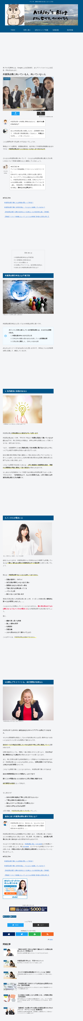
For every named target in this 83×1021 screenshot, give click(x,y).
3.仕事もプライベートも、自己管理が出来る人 (28, 265)
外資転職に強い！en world (33, 844)
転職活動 (13, 917)
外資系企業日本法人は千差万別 (24, 257)
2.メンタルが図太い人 (21, 263)
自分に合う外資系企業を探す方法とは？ (27, 268)
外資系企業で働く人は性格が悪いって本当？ (18, 202)
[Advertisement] (41, 48)
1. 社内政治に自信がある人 (23, 260)
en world (26, 847)
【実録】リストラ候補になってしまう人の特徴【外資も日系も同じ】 (27, 216)
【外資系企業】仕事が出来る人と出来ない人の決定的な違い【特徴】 (27, 212)
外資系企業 (6, 917)
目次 (25, 253)
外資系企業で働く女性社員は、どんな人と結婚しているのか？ (24, 207)
